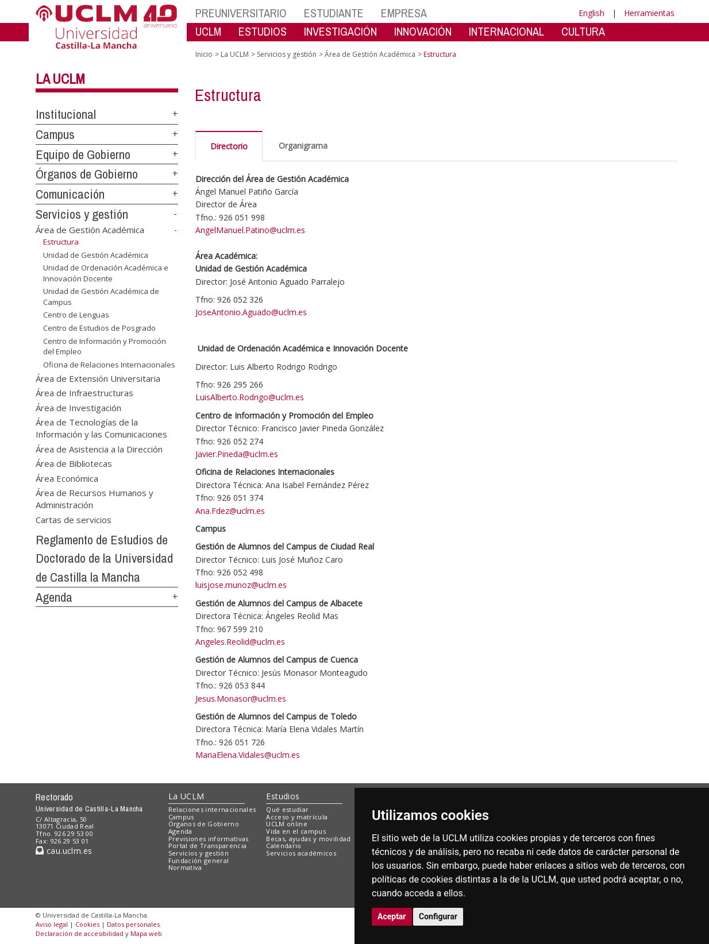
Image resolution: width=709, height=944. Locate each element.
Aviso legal (52, 924)
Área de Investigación (78, 407)
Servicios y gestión (82, 214)
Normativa (185, 867)
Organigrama (303, 145)
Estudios (282, 796)
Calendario (283, 845)
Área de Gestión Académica (90, 229)
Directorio (229, 146)
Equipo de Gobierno (83, 154)
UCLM (208, 31)
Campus (55, 134)
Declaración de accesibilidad (80, 933)
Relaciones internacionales (212, 809)
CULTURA (583, 31)
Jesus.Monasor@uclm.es (240, 698)
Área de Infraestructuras (84, 393)
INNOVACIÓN (423, 31)
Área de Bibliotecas (74, 463)
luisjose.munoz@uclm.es (241, 584)
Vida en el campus (296, 831)
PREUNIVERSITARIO (241, 13)
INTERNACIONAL (506, 31)
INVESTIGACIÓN (340, 31)
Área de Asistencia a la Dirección (99, 448)
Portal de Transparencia (207, 845)
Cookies (87, 924)
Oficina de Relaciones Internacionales (109, 364)
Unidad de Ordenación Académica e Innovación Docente (105, 273)
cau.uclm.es (64, 850)
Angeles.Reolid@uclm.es (240, 641)
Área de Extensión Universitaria (98, 378)
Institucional (66, 114)
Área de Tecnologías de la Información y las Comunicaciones (101, 427)
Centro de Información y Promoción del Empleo (104, 346)
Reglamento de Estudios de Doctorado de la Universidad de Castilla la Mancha (104, 558)
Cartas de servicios (73, 519)
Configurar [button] (438, 916)
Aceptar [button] (391, 916)
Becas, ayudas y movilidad (308, 838)
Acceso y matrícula (296, 817)
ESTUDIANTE (334, 13)
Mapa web (146, 933)
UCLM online (286, 823)
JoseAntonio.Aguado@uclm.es (251, 312)
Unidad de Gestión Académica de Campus (101, 296)
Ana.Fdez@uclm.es (230, 510)
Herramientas (649, 12)
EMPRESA (404, 13)
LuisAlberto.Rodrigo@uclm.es (249, 397)
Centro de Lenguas (76, 314)
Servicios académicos (301, 853)
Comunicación (70, 194)
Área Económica (67, 477)
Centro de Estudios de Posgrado (99, 328)
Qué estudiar (287, 809)
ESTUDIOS (262, 31)
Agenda (54, 597)
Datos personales (133, 924)
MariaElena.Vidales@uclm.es (247, 754)
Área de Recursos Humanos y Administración (94, 498)
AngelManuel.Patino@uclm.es (250, 230)
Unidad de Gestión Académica (95, 255)
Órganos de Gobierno (87, 174)
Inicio (204, 54)
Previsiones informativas (208, 838)
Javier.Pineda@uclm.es (236, 453)
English (591, 12)
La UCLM (60, 78)
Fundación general (198, 860)
